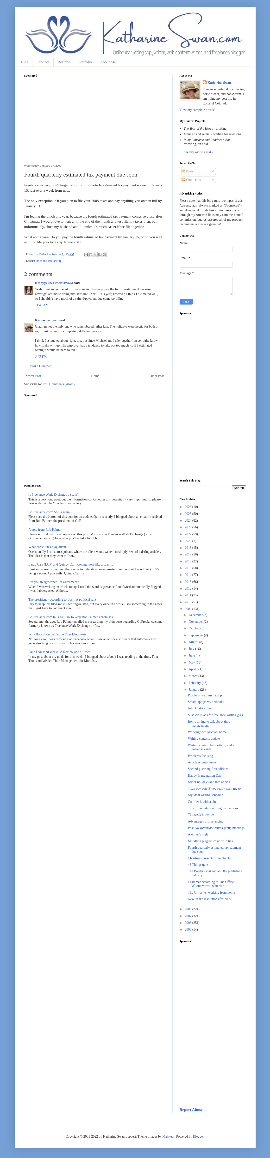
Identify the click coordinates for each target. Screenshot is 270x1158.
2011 (188, 595)
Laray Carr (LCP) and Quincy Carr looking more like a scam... (70, 564)
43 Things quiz (198, 864)
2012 (188, 588)
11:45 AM (42, 305)
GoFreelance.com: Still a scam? (49, 512)
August (194, 642)
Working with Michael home (207, 732)
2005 (188, 929)
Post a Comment (41, 366)
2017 (188, 554)
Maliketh (168, 1136)
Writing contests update (204, 738)
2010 (188, 602)
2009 (188, 609)
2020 (188, 541)
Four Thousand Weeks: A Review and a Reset (59, 652)
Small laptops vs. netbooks (206, 702)
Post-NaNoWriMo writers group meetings (216, 828)
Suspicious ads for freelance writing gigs (215, 715)
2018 (188, 547)
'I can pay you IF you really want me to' (214, 788)
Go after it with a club (202, 802)
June (192, 655)
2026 (188, 507)
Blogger (198, 1136)
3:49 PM (41, 356)
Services (43, 62)
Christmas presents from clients (209, 858)
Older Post (157, 376)
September (196, 635)
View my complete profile (197, 110)
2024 (188, 520)
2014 (188, 575)
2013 (188, 582)
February (195, 683)
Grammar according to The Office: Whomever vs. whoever (211, 884)
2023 (188, 527)
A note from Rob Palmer (45, 529)
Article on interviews (202, 762)
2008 (188, 909)
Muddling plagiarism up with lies (210, 841)
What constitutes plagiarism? (48, 547)
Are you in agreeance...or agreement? (53, 582)
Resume (64, 62)
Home (95, 376)
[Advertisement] (94, 123)
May (192, 662)
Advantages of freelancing (205, 821)
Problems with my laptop (205, 695)
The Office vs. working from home (211, 892)
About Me (108, 62)
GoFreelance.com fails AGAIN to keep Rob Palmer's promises (70, 617)
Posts (187, 171)
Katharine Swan (47, 320)
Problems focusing (200, 756)
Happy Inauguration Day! (205, 775)
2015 (188, 568)
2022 (188, 534)
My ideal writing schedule (205, 795)
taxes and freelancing (49, 260)
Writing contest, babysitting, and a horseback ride (211, 747)
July (192, 649)
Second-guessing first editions (208, 769)
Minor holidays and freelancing (209, 782)
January (194, 689)
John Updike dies (199, 708)
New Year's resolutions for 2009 (209, 899)
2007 (188, 916)
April (193, 669)
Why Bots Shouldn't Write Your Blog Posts (57, 634)
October (195, 628)
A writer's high (198, 834)
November (196, 621)
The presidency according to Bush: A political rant (62, 599)
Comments (191, 180)
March (193, 676)
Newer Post (33, 376)
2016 (188, 561)
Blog (24, 62)
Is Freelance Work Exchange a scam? (53, 494)
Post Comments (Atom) (59, 384)
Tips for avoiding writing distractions (213, 808)
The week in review (201, 815)
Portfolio (85, 62)
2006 (188, 923)
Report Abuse (191, 1109)
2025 (188, 514)
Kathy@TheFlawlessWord (54, 283)
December (196, 615)
